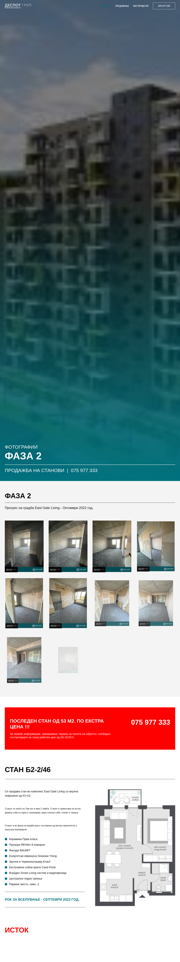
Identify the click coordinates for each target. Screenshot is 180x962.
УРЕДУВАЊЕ (122, 5)
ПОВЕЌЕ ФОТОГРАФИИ (21, 783)
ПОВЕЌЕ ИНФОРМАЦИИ (79, 783)
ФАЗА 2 (107, 5)
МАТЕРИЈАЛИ (140, 5)
